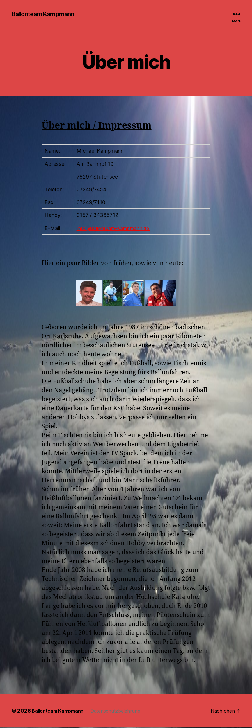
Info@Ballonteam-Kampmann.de (116, 229)
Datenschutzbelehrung (124, 712)
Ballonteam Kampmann (48, 14)
